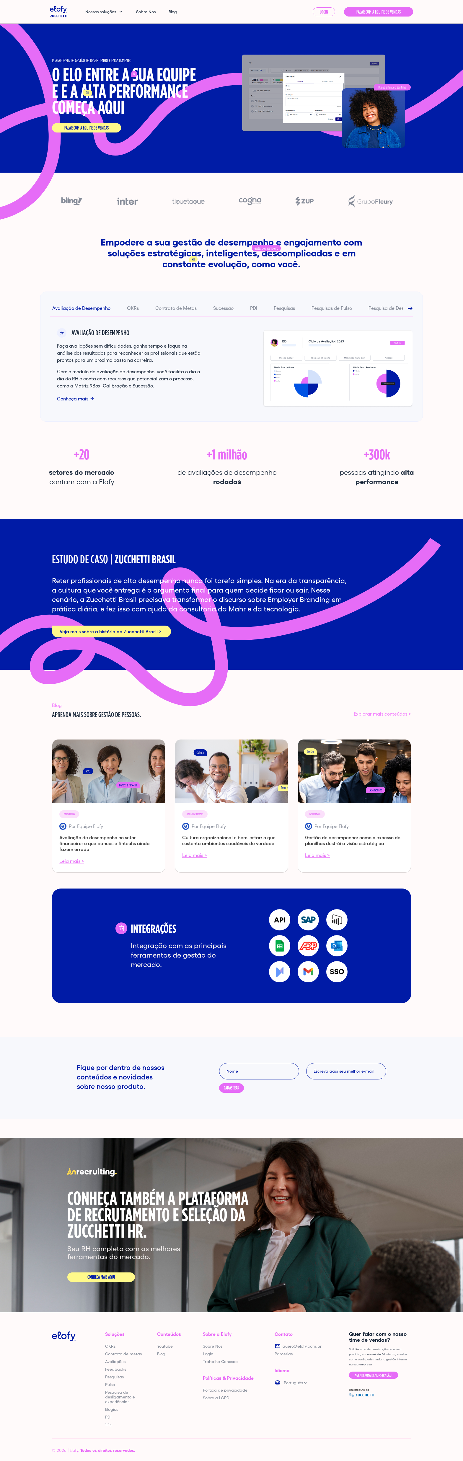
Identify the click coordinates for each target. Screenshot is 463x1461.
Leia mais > (71, 861)
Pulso (110, 1384)
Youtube (165, 1346)
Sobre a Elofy (217, 1334)
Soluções (115, 1334)
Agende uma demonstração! (373, 1375)
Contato (284, 1334)
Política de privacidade (225, 1390)
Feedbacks (115, 1369)
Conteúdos (169, 1334)
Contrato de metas (123, 1354)
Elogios (111, 1409)
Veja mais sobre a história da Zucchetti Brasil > (111, 631)
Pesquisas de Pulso (332, 308)
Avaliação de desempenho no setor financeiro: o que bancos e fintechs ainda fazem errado (104, 843)
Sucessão (223, 308)
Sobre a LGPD (216, 1397)
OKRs (133, 308)
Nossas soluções (100, 11)
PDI (253, 308)
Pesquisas (284, 308)
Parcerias (284, 1354)
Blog (173, 11)
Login (324, 12)
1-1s (108, 1424)
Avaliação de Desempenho (81, 308)
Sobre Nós (146, 11)
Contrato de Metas (176, 308)
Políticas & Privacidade (228, 1378)
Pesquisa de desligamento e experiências (120, 1397)
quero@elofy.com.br (302, 1346)
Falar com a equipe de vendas (86, 128)
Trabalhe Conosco (220, 1361)
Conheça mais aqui (101, 1277)
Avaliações (115, 1361)
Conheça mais (72, 398)
